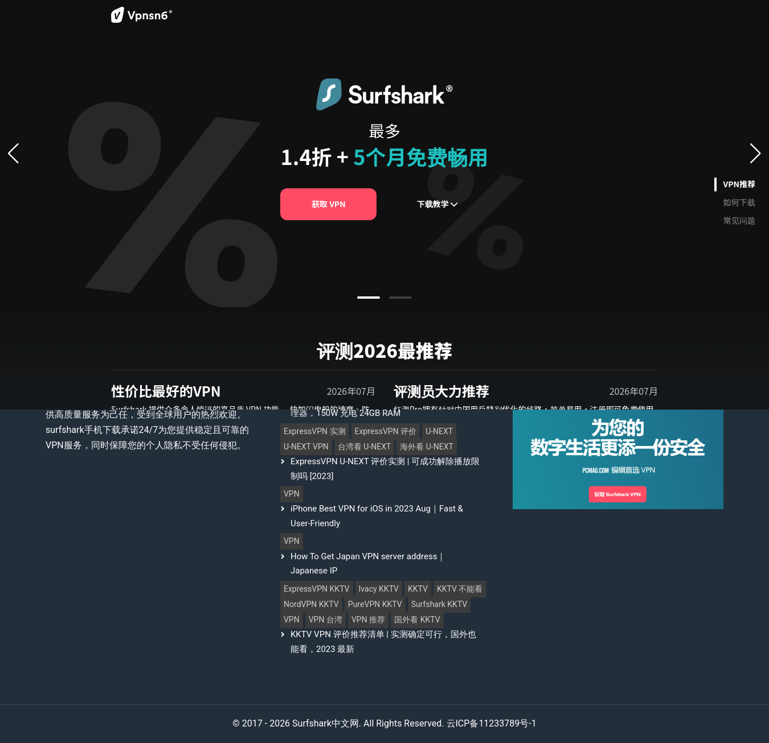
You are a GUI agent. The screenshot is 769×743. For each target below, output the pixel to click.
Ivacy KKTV (379, 589)
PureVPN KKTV (375, 604)
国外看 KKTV (417, 620)
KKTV (418, 589)
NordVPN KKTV (311, 604)
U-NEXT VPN (306, 447)
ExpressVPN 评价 (386, 431)
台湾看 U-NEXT (364, 447)
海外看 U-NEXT (426, 447)
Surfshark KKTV (439, 604)
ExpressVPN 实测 (315, 431)
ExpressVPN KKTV (317, 589)
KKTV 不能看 (459, 589)
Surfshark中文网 (325, 723)
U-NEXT (439, 431)
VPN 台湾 (325, 620)
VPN (292, 494)
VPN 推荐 (368, 620)
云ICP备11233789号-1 (492, 723)
